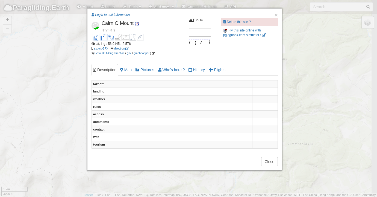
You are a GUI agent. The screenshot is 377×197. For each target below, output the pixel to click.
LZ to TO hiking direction (109, 53)
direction (121, 48)
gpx (129, 53)
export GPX (101, 48)
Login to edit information (111, 15)
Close (270, 162)
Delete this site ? (237, 22)
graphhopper (141, 53)
